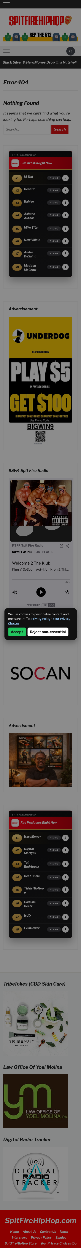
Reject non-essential (48, 632)
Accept (17, 632)
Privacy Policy (40, 619)
